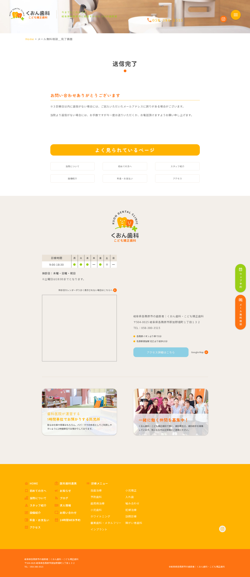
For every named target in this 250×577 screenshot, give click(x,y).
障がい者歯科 (133, 523)
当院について (73, 166)
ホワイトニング (100, 516)
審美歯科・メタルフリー (106, 523)
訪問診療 (131, 516)
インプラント (99, 529)
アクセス (177, 178)
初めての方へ (125, 166)
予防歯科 (96, 497)
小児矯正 (131, 490)
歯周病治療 (98, 503)
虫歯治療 (96, 490)
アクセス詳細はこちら (161, 352)
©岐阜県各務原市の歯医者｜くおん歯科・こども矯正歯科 (197, 566)
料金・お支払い (125, 178)
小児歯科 (96, 510)
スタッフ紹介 (178, 166)
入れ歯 (129, 497)
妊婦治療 (131, 510)
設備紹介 (72, 178)
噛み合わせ (132, 503)
